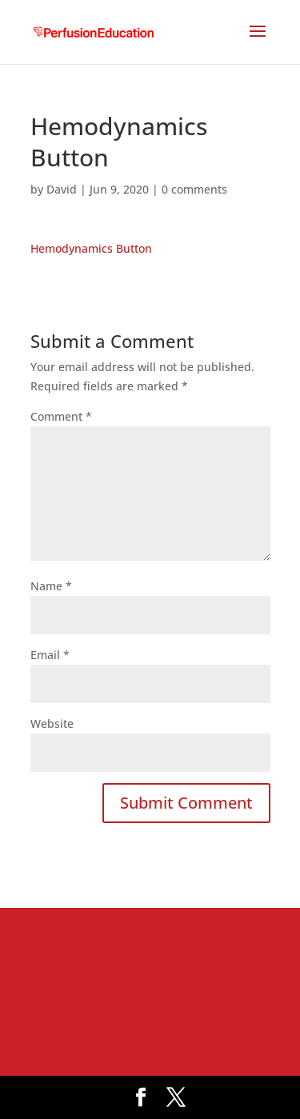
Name (51, 585)
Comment (61, 416)
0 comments (194, 189)
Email (50, 654)
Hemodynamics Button (91, 248)
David (61, 189)
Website (52, 723)
